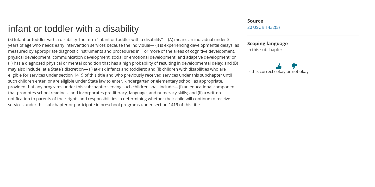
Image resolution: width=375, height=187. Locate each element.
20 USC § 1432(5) (263, 27)
